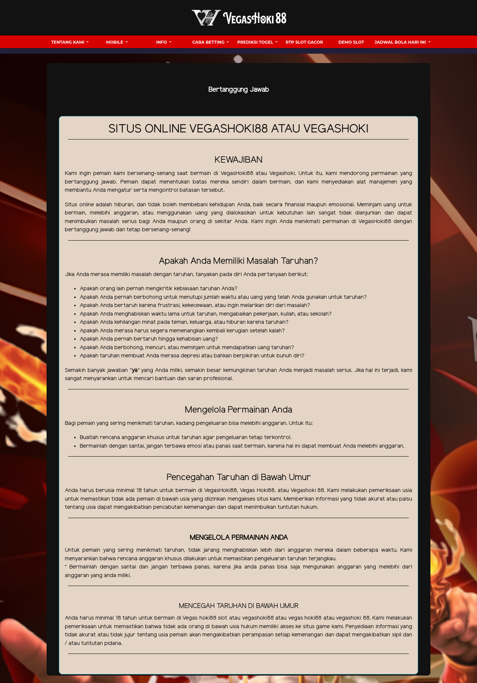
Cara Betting (208, 42)
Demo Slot (351, 42)
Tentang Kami (68, 42)
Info (162, 42)
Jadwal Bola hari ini (401, 42)
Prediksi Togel (255, 42)
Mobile (115, 42)
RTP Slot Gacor (304, 42)
